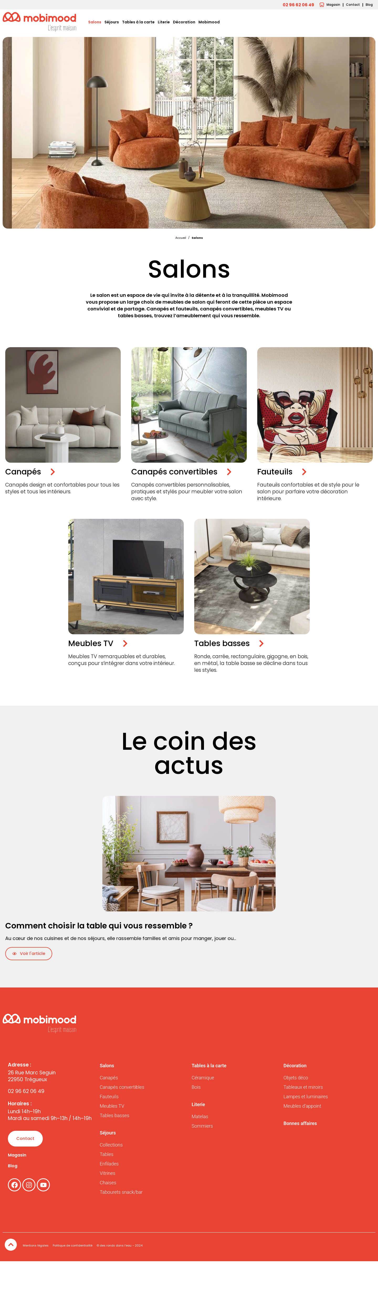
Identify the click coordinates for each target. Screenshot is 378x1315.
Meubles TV (112, 1106)
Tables (106, 1154)
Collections (111, 1145)
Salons (94, 22)
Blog (12, 1166)
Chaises (108, 1182)
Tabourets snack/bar (121, 1192)
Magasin (17, 1155)
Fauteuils (109, 1096)
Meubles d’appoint (302, 1106)
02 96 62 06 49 (26, 1091)
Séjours (111, 22)
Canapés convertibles (122, 1087)
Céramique (203, 1077)
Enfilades (109, 1163)
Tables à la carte (138, 22)
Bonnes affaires (300, 1123)
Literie (164, 22)
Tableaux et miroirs (303, 1087)
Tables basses (114, 1115)
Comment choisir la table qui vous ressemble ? (99, 925)
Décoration (184, 22)
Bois (196, 1087)
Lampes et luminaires (306, 1096)
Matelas (200, 1116)
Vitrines (107, 1173)
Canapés (109, 1077)
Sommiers (202, 1126)
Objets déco (296, 1077)
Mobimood (209, 22)
